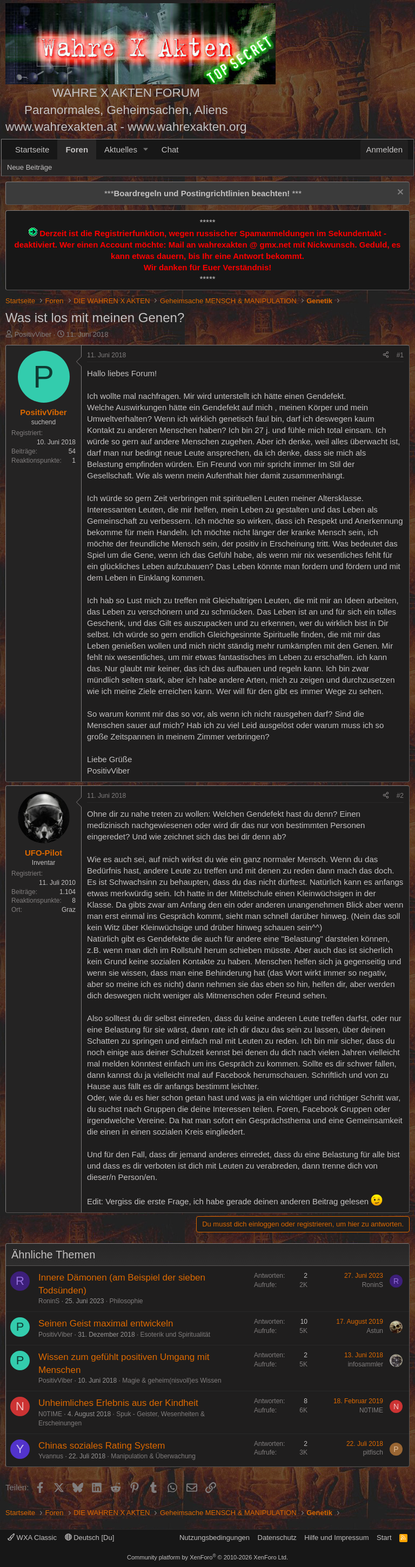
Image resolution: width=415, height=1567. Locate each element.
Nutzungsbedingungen (214, 1537)
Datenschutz (277, 1537)
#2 (400, 795)
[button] (145, 149)
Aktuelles (120, 149)
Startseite (32, 149)
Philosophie (126, 1301)
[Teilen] (386, 355)
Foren (76, 149)
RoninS (48, 1301)
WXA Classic (32, 1537)
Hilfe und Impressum (336, 1537)
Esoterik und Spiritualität (175, 1334)
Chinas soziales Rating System (101, 1446)
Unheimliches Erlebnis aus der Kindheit (118, 1403)
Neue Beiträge (29, 167)
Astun (374, 1331)
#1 (400, 355)
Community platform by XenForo (207, 1557)
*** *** (203, 193)
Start (384, 1537)
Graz (69, 909)
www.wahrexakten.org (187, 127)
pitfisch (373, 1452)
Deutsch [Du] (90, 1537)
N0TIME (50, 1414)
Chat (170, 149)
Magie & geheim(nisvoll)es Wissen (171, 1380)
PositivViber (33, 334)
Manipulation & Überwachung (153, 1456)
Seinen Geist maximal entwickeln (105, 1323)
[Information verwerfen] (399, 193)
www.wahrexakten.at (61, 127)
